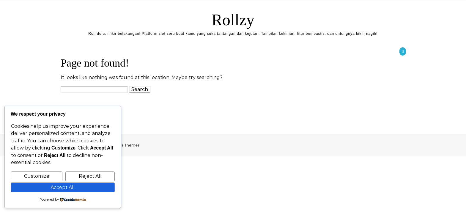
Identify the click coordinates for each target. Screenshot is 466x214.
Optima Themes (124, 145)
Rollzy (233, 20)
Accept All (63, 187)
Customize (36, 176)
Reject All (90, 176)
